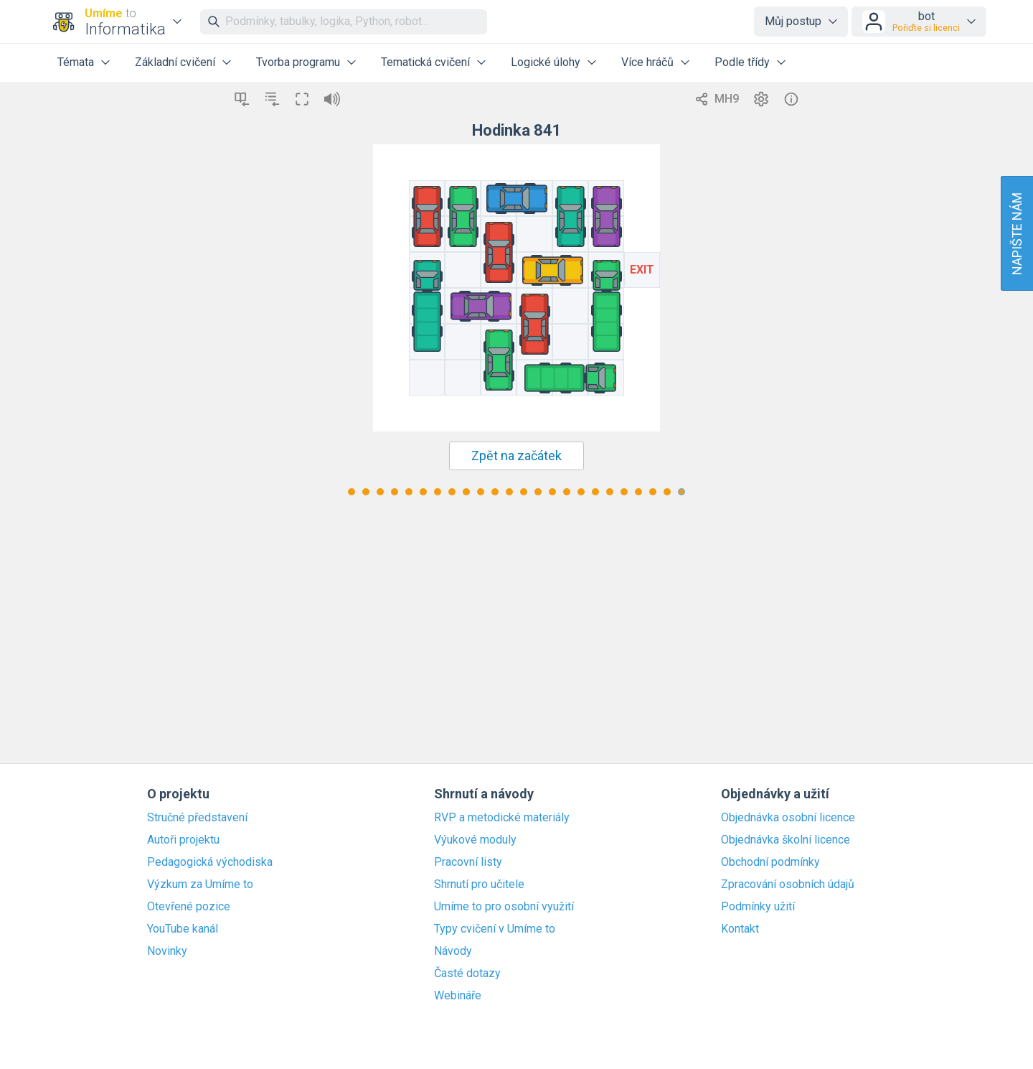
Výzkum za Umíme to (200, 884)
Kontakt (740, 929)
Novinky (167, 951)
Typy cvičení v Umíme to (494, 929)
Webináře (457, 995)
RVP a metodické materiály (502, 817)
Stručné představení (197, 817)
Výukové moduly (475, 840)
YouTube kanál (182, 929)
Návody (453, 951)
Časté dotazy (467, 973)
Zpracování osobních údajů (787, 884)
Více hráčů (647, 62)
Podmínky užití (758, 906)
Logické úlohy (545, 62)
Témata (75, 62)
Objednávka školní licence (785, 840)
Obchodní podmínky (770, 862)
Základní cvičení (175, 62)
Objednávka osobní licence (788, 817)
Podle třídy (742, 62)
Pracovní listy (468, 862)
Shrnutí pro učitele (479, 884)
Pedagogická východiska (210, 862)
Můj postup (793, 21)
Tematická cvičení (425, 62)
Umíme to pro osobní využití (504, 906)
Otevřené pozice (188, 906)
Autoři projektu (183, 840)
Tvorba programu (298, 62)
